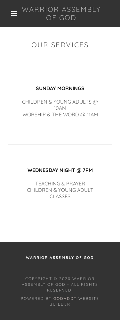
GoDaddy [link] (65, 298)
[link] (61, 13)
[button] (14, 13)
